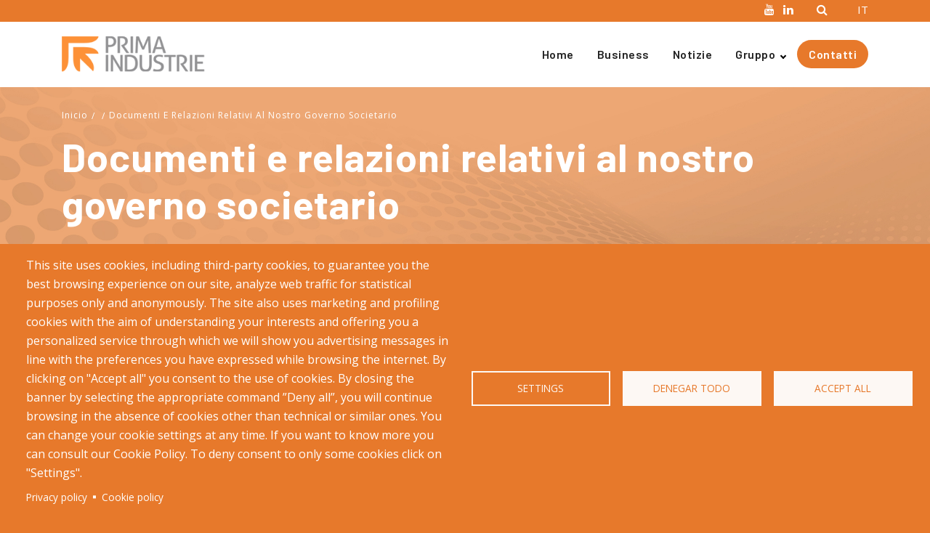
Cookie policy (132, 497)
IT (862, 9)
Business (623, 54)
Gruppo (755, 54)
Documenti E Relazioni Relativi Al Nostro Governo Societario (253, 115)
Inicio (75, 115)
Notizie (693, 54)
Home (558, 54)
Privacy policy (56, 497)
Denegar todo (691, 388)
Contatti (833, 54)
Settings (540, 388)
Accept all (842, 388)
